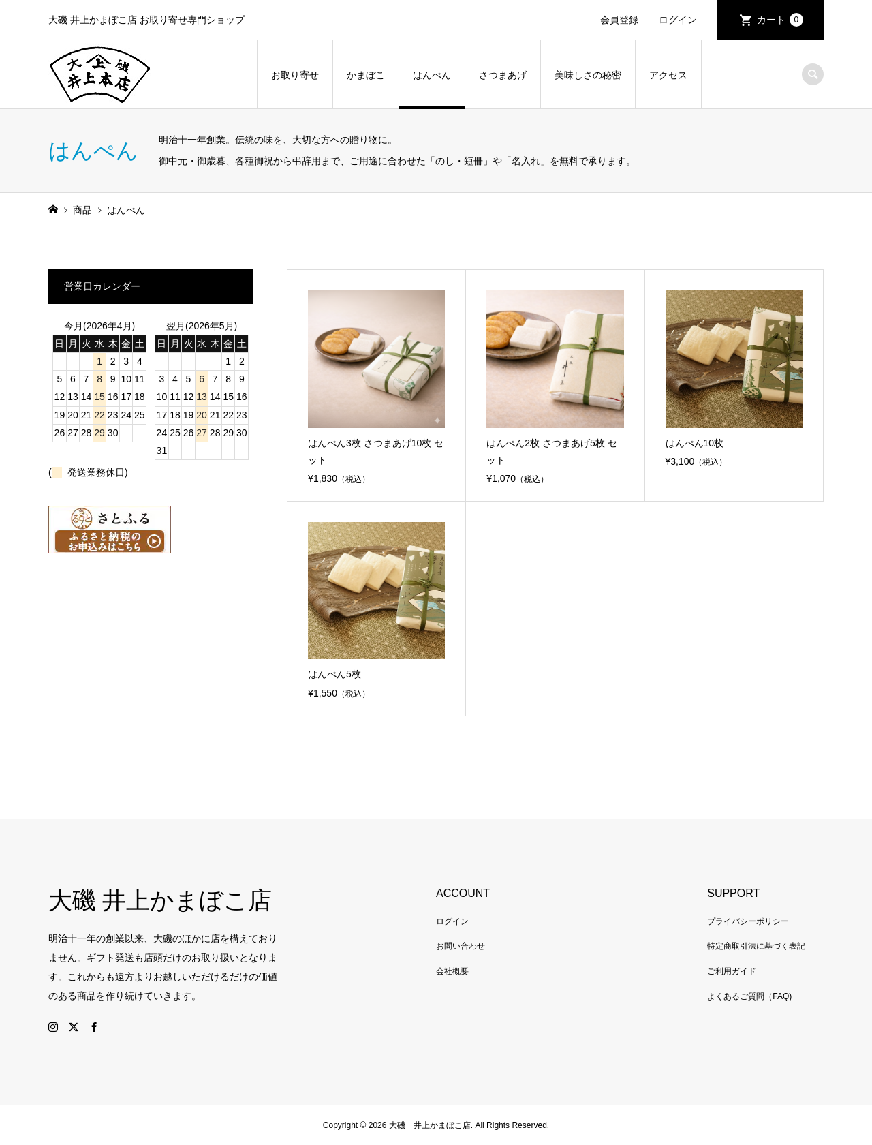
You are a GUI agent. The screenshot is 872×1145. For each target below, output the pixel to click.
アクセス (668, 75)
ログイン (678, 19)
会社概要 (452, 971)
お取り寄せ (295, 75)
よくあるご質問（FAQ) (749, 996)
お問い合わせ (460, 946)
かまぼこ (366, 75)
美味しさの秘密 (588, 75)
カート (780, 20)
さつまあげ (503, 75)
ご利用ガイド (731, 971)
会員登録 (619, 19)
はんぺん (432, 75)
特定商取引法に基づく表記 (756, 946)
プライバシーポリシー (748, 921)
